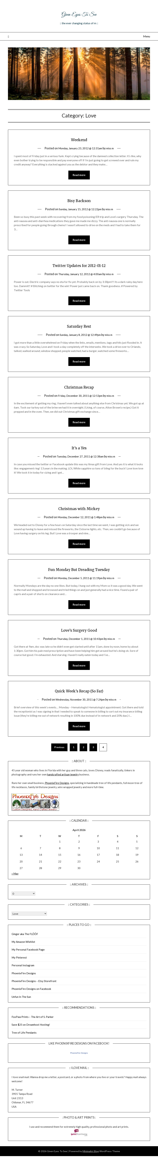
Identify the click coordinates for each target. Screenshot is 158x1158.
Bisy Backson (79, 200)
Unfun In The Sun (21, 1001)
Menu (146, 36)
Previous (59, 752)
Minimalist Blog (91, 1156)
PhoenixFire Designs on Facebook (31, 994)
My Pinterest (19, 962)
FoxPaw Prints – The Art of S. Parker (33, 1022)
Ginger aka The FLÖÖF (25, 939)
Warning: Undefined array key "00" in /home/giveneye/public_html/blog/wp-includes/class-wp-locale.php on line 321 (23, 899)
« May (15, 878)
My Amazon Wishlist (23, 946)
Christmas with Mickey (79, 511)
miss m (112, 148)
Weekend (79, 139)
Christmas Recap (79, 388)
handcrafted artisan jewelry (63, 779)
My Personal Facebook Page (28, 954)
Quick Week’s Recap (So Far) (79, 695)
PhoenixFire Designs (57, 788)
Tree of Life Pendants (24, 1037)
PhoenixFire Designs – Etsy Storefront (34, 986)
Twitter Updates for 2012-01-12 (79, 266)
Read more (79, 175)
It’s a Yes (79, 450)
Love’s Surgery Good (79, 634)
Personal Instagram (23, 970)
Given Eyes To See (79, 13)
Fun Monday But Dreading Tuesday (79, 572)
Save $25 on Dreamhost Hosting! (31, 1029)
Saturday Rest (79, 327)
